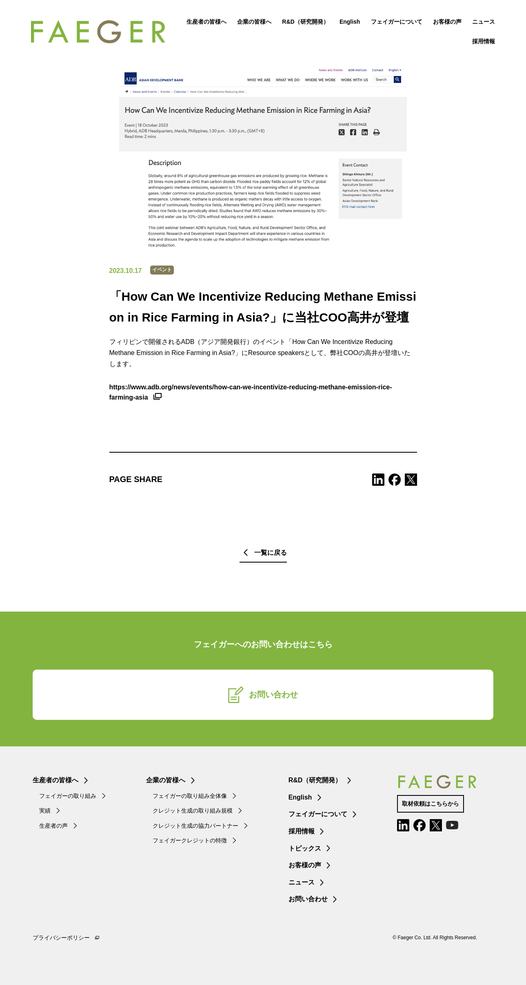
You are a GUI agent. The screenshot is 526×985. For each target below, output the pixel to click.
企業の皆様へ (252, 22)
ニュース (482, 22)
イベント (162, 269)
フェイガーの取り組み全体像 (190, 796)
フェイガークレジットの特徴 (190, 840)
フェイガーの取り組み (67, 796)
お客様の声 (445, 22)
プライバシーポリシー (61, 937)
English (348, 22)
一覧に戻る (270, 552)
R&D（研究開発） (303, 22)
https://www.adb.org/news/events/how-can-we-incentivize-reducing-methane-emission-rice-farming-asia (250, 392)
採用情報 (482, 42)
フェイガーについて (395, 22)
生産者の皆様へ (205, 22)
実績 (45, 810)
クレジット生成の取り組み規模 (193, 810)
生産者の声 (53, 825)
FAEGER (103, 32)
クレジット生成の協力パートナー (195, 825)
